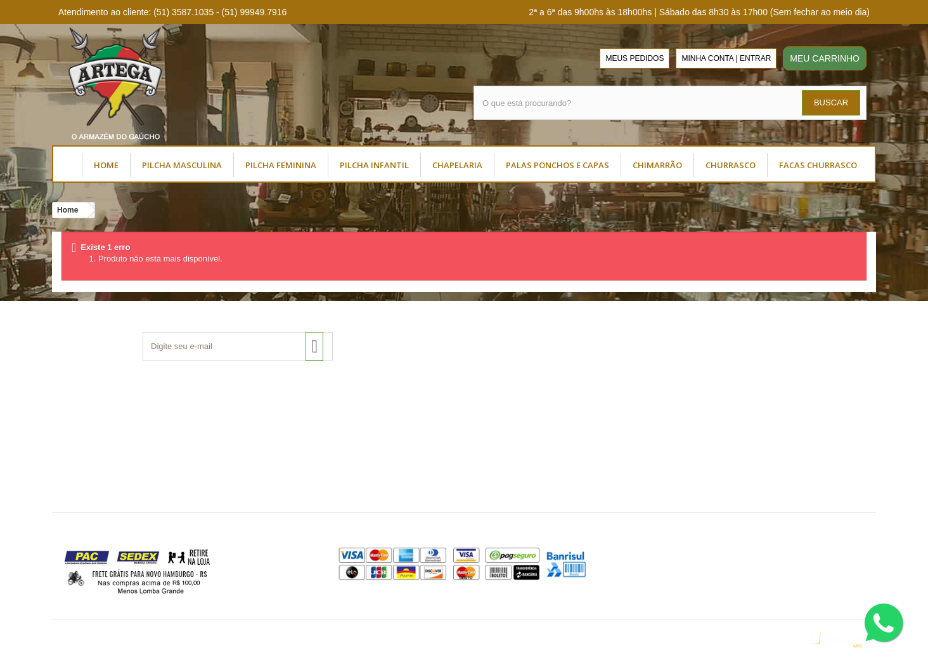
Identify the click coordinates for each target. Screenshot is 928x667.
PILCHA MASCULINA (182, 165)
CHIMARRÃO (657, 165)
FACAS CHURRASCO (818, 165)
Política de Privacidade (381, 451)
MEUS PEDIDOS (634, 58)
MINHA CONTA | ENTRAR (726, 58)
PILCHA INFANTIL (374, 165)
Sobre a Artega (90, 418)
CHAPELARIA (457, 165)
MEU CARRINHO (825, 58)
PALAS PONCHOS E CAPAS (557, 165)
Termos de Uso (90, 435)
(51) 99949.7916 (779, 494)
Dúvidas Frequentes (375, 435)
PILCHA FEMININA (280, 165)
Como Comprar (366, 418)
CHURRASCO (731, 165)
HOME (106, 165)
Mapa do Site (361, 484)
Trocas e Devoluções (377, 468)
